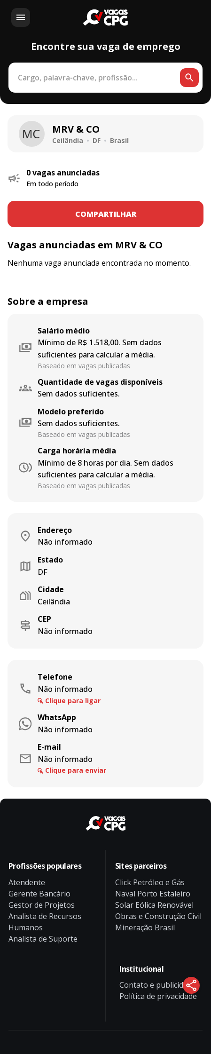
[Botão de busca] (189, 77)
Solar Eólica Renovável (154, 905)
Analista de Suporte (43, 939)
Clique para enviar (75, 770)
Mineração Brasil (145, 927)
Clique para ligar (73, 700)
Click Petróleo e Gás (150, 882)
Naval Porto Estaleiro (152, 893)
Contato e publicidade (157, 985)
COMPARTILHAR (105, 214)
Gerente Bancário (39, 893)
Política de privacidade (158, 996)
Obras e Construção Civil (158, 916)
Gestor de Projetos (41, 905)
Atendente (26, 882)
